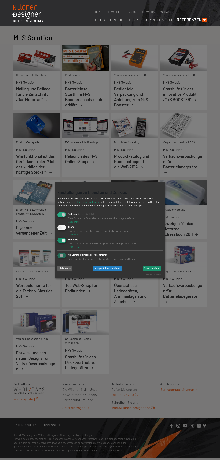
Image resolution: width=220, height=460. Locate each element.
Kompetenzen (158, 19)
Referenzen (189, 19)
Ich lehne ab (64, 268)
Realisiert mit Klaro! (153, 274)
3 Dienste (73, 234)
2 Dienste (73, 221)
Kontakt (165, 11)
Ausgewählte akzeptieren (107, 268)
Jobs (132, 11)
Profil (116, 19)
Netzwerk (147, 11)
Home (98, 11)
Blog (100, 19)
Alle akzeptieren (152, 268)
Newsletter (115, 11)
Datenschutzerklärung (88, 201)
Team (133, 19)
